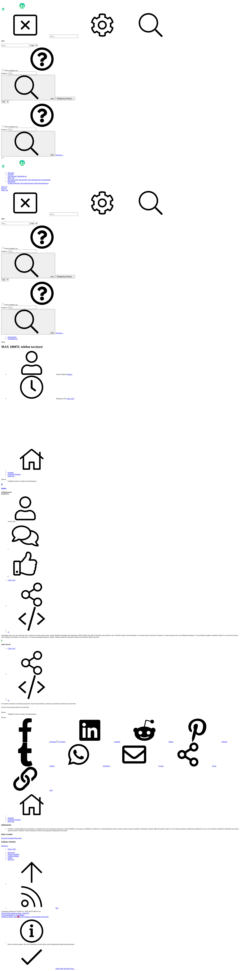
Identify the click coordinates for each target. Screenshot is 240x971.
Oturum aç (4, 846)
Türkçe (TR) (12, 849)
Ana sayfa (4, 838)
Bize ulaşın (18, 838)
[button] (42, 70)
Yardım (10, 858)
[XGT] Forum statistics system (15, 913)
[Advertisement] (120, 423)
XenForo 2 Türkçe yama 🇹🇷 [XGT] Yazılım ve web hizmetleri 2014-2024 (24, 917)
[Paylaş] (32, 606)
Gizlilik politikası (13, 856)
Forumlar (11, 838)
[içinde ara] (34, 45)
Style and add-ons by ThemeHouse (13, 915)
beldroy (69, 374)
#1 (8, 632)
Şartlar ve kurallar (13, 854)
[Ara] (64, 36)
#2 (8, 700)
